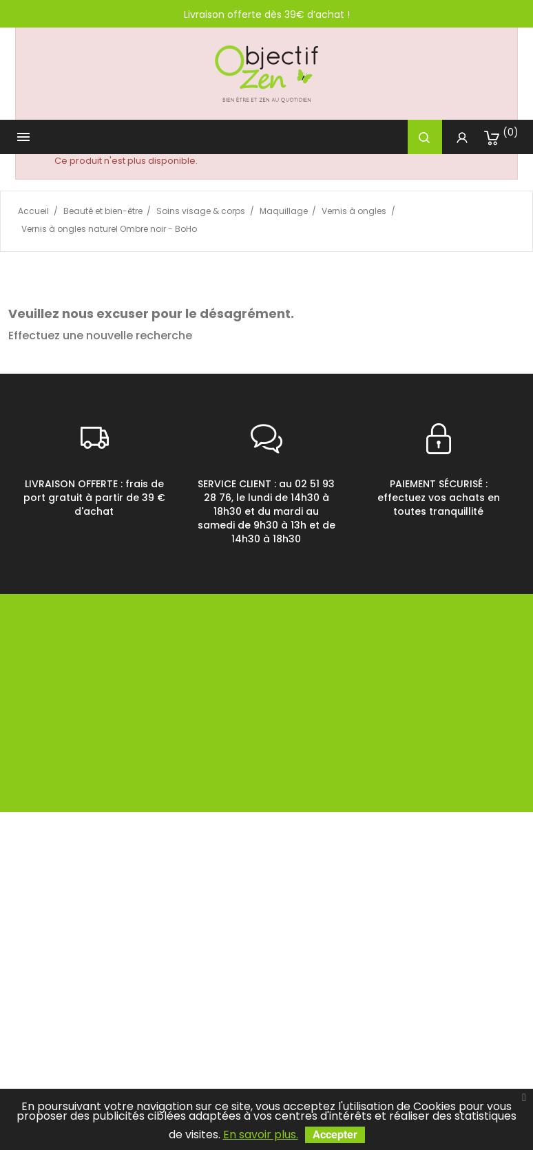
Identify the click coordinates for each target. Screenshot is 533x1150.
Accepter (335, 1134)
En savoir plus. (260, 1134)
